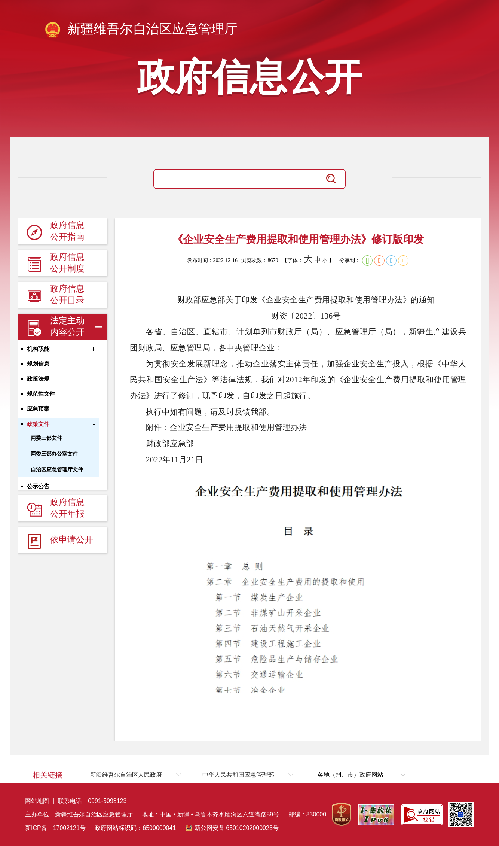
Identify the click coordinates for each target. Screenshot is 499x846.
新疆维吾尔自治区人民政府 (126, 775)
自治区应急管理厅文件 (57, 474)
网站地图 (37, 801)
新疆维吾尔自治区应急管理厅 (141, 30)
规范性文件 (41, 397)
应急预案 (38, 413)
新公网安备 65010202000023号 (237, 828)
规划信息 (38, 365)
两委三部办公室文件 (54, 458)
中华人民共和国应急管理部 (238, 775)
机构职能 (38, 350)
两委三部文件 (46, 442)
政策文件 (38, 428)
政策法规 (38, 381)
